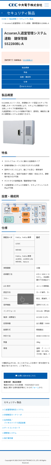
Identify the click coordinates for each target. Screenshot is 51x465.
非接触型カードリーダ (13, 414)
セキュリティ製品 (26, 19)
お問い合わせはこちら (27, 375)
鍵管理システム (10, 433)
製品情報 (12, 19)
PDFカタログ (26, 86)
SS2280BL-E (28, 60)
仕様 (25, 81)
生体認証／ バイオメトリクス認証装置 (14, 421)
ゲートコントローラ (12, 427)
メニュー (46, 5)
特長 (25, 72)
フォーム (35, 387)
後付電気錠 (8, 438)
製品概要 (25, 67)
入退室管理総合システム (14, 409)
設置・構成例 (25, 77)
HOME (4, 19)
